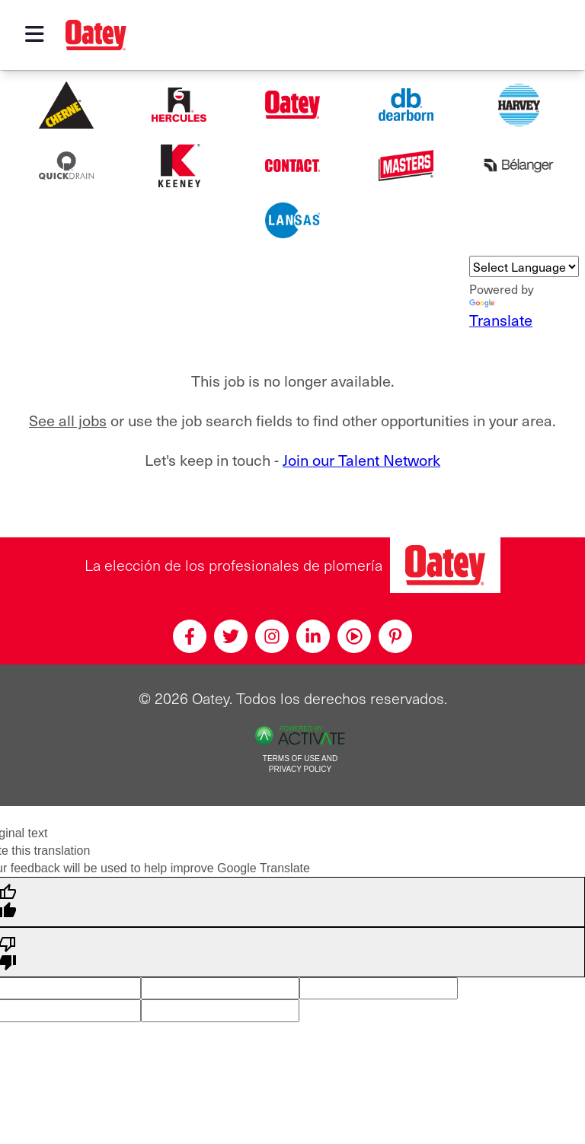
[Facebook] (189, 636)
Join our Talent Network (361, 459)
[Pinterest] (395, 636)
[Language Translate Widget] (524, 266)
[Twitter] (231, 636)
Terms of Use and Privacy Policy (300, 764)
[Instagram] (272, 636)
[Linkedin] (313, 636)
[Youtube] (354, 636)
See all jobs (68, 420)
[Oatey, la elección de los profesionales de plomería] (445, 565)
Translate (500, 315)
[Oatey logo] (96, 35)
